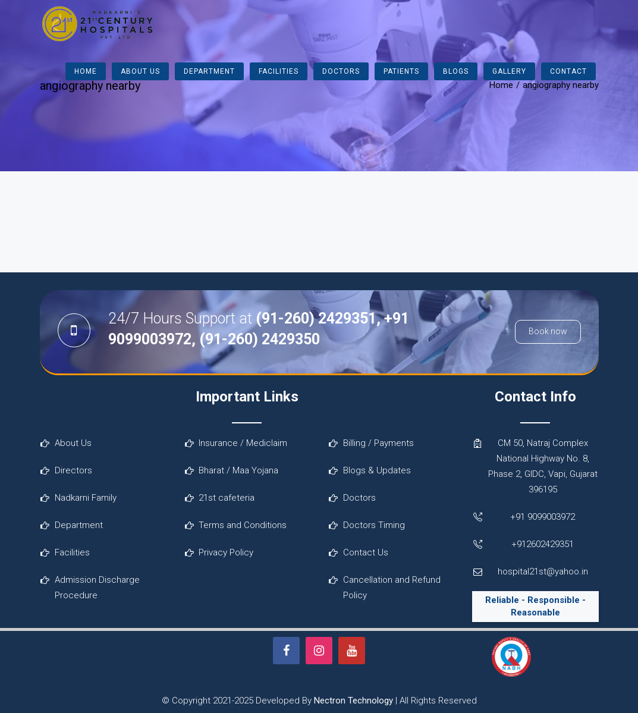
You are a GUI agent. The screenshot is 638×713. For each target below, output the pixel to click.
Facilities (278, 71)
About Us (140, 71)
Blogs (456, 71)
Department (209, 71)
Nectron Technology (353, 700)
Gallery (509, 71)
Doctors (341, 71)
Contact (568, 71)
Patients (401, 71)
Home (85, 71)
